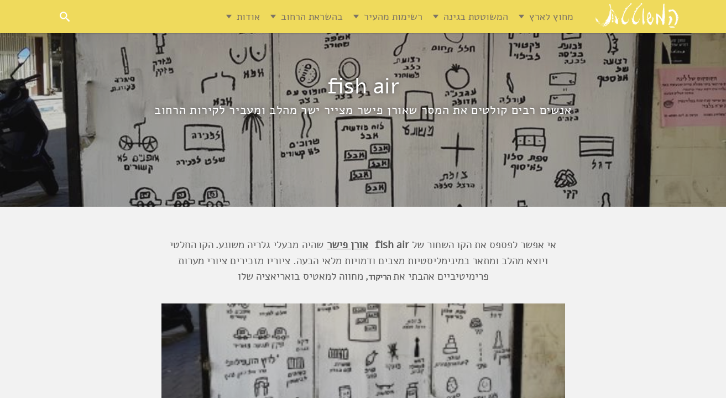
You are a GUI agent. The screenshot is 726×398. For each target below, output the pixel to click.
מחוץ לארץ (551, 16)
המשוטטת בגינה (475, 16)
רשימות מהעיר (393, 16)
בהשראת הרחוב (312, 16)
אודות (248, 16)
